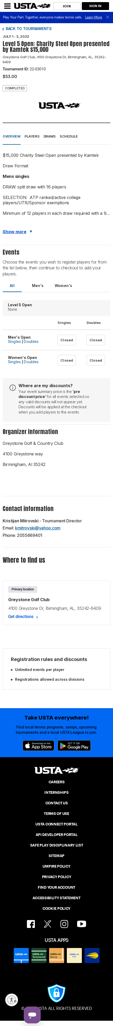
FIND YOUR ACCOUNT (56, 887)
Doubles (31, 341)
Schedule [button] (69, 136)
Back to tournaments (29, 28)
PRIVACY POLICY (56, 877)
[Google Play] (74, 745)
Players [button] (32, 136)
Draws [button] (50, 136)
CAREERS (57, 782)
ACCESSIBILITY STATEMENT (56, 898)
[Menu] (7, 6)
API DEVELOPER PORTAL (57, 834)
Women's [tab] (63, 285)
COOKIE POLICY (56, 908)
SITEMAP (56, 855)
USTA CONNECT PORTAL (56, 824)
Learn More (93, 17)
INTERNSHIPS (56, 792)
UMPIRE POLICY (56, 866)
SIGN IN (95, 6)
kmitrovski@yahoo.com (37, 528)
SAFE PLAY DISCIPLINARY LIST (56, 845)
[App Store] (38, 745)
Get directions (21, 616)
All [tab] (12, 285)
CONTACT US (56, 803)
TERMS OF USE (56, 813)
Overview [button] (12, 136)
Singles (14, 341)
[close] (108, 17)
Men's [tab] (38, 285)
